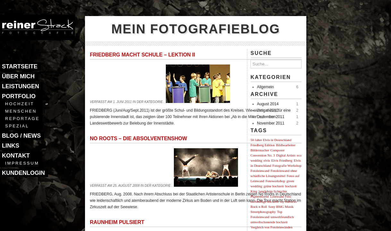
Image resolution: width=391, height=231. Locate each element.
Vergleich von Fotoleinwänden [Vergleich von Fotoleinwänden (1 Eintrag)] (272, 227)
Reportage (22, 118)
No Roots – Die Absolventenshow (138, 138)
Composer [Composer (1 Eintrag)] (277, 150)
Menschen (21, 111)
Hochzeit (19, 104)
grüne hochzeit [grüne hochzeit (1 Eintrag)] (274, 186)
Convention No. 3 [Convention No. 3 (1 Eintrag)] (263, 155)
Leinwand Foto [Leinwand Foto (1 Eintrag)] (280, 196)
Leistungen (20, 86)
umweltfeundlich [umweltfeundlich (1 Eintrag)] (282, 217)
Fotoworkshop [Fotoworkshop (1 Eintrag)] (275, 181)
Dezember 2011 (270, 117)
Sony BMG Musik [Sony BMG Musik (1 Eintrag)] (281, 207)
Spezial (17, 126)
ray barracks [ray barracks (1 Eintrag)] (288, 201)
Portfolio (19, 96)
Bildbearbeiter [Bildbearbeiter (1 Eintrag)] (285, 145)
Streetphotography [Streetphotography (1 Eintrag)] (263, 212)
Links (10, 146)
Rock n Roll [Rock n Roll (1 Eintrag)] (259, 207)
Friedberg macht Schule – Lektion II (142, 54)
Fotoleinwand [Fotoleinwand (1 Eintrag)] (260, 171)
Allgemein (265, 87)
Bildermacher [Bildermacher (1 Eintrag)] (260, 150)
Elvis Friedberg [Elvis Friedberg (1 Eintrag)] (282, 160)
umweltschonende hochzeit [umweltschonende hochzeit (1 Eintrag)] (269, 222)
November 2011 (270, 123)
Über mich (18, 76)
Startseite (20, 66)
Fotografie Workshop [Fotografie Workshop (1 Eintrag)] (286, 165)
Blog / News (21, 136)
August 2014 (267, 104)
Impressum (22, 163)
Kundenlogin (23, 173)
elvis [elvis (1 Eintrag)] (267, 160)
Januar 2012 (267, 110)
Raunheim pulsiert (117, 222)
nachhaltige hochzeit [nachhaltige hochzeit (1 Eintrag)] (265, 201)
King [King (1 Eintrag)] (254, 191)
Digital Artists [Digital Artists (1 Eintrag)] (285, 155)
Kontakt (16, 155)
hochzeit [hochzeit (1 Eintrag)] (291, 186)
